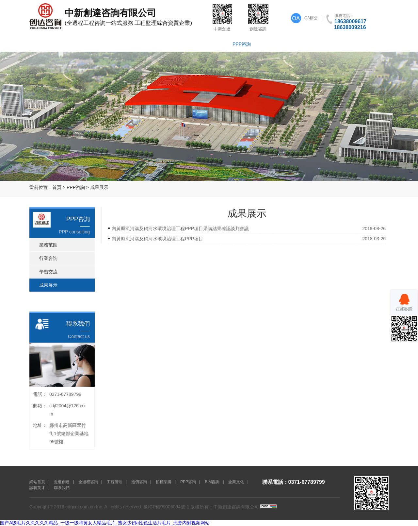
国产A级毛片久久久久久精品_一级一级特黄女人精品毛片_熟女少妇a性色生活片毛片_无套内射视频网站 (105, 522)
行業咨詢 (48, 258)
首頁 (56, 187)
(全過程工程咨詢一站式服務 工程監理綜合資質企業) (115, 16)
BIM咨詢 (274, 44)
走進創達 (78, 44)
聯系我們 (372, 44)
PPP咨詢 (242, 44)
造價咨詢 (176, 44)
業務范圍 (48, 244)
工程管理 (144, 44)
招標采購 (209, 44)
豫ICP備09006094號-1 (166, 506)
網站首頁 (46, 44)
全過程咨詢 (111, 44)
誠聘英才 (339, 44)
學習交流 (48, 271)
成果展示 (99, 187)
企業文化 (307, 44)
